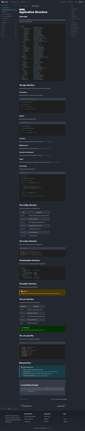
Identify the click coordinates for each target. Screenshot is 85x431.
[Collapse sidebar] (9, 409)
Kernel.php (74, 22)
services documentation (47, 141)
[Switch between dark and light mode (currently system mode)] (83, 2)
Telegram (66, 421)
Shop (76, 2)
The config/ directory (74, 24)
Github (65, 419)
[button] (9, 6)
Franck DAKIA (48, 428)
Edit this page (23, 399)
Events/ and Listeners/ (75, 18)
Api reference (24, 2)
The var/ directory (74, 31)
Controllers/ (74, 10)
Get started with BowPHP (30, 416)
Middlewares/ (74, 16)
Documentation (13, 2)
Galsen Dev (46, 419)
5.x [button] (28, 2)
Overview (72, 6)
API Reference (28, 421)
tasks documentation (54, 162)
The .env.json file (74, 33)
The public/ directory (74, 30)
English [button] (63, 2)
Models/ (73, 12)
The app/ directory (74, 8)
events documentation (46, 155)
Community (70, 2)
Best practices (73, 35)
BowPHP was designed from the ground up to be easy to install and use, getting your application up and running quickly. (13, 419)
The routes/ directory (74, 26)
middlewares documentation (44, 148)
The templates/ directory (75, 28)
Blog (18, 2)
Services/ (73, 14)
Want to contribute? (29, 419)
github (35, 391)
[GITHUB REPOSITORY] (80, 2)
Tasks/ (73, 20)
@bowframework (24, 391)
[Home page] (20, 6)
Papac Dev (46, 421)
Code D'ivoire (47, 416)
